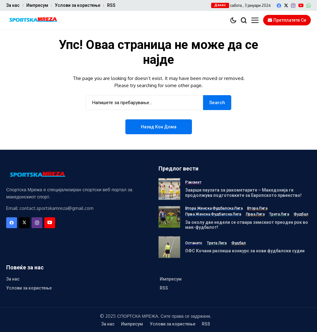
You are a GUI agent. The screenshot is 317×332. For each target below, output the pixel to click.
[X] (286, 5)
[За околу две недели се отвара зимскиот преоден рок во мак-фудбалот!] (169, 217)
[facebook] (279, 5)
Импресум (37, 5)
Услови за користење (77, 5)
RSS (111, 5)
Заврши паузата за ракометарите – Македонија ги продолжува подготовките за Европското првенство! (243, 193)
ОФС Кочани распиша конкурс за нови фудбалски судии (245, 250)
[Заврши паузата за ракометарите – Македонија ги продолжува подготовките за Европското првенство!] (169, 189)
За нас (13, 5)
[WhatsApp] (308, 5)
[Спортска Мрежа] (32, 20)
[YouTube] (300, 5)
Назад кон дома (158, 126)
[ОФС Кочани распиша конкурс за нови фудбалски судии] (169, 247)
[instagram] (293, 5)
